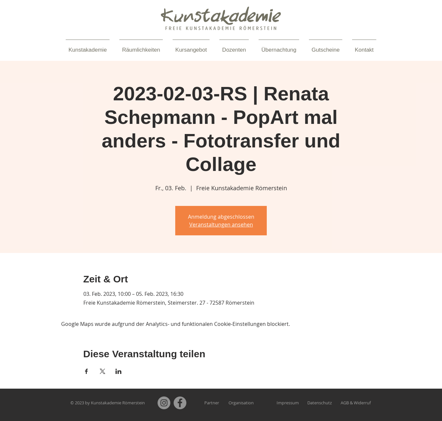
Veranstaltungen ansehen (221, 224)
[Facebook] (180, 402)
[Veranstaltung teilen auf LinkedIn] (118, 371)
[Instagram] (164, 402)
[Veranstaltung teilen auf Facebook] (86, 371)
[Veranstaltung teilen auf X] (102, 371)
